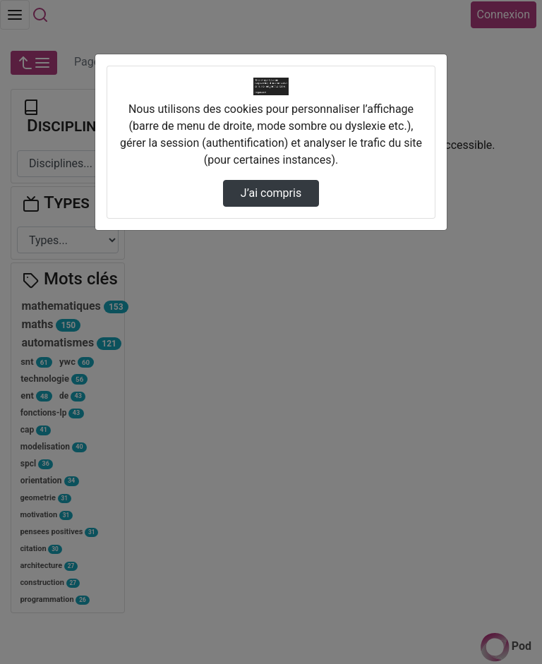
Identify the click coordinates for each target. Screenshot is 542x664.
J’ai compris (271, 193)
